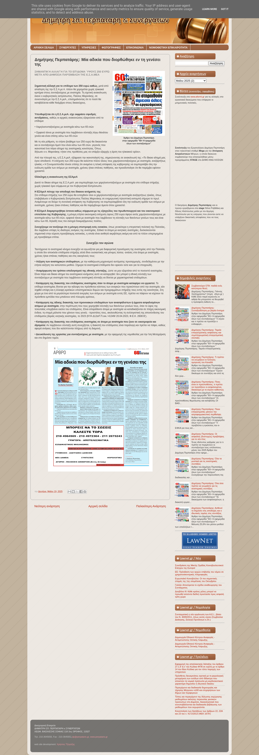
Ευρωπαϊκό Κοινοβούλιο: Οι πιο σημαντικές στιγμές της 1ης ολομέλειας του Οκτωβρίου (196, 579)
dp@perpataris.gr (80, 737)
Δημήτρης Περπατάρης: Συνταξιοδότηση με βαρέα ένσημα (207, 309)
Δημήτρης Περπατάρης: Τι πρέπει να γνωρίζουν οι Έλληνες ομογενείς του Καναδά (207, 360)
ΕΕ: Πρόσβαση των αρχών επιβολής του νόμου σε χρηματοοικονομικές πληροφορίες (199, 573)
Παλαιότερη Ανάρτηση (151, 506)
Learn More (209, 9)
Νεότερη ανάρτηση (47, 506)
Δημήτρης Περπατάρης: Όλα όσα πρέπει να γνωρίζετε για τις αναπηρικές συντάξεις (207, 486)
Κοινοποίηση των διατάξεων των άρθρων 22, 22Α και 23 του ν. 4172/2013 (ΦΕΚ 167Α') (199, 712)
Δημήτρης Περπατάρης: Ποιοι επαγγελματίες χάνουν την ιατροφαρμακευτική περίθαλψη (206, 412)
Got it (224, 9)
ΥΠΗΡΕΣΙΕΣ (89, 47)
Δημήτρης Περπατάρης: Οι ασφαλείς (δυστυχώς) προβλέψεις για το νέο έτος (207, 436)
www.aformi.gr (198, 96)
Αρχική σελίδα (97, 506)
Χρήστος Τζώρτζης (66, 744)
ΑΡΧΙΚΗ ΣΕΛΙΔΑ (44, 47)
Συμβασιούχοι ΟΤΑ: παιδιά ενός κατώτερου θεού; (206, 287)
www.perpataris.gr (99, 737)
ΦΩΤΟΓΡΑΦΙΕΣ (111, 47)
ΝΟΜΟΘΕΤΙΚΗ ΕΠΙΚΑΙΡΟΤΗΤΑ (168, 47)
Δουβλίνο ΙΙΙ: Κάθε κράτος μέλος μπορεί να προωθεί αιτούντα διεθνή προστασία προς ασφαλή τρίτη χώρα (199, 594)
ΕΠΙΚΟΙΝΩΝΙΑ (135, 47)
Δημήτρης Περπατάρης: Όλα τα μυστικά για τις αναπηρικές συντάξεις (206, 461)
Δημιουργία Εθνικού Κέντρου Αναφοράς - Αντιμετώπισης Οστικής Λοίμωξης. (195, 638)
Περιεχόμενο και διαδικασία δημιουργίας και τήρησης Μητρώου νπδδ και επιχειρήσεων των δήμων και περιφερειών (197, 690)
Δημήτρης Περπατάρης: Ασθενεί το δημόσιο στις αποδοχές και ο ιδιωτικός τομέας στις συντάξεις (206, 510)
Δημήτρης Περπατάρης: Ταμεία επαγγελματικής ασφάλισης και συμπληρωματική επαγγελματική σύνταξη (207, 334)
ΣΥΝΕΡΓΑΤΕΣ (67, 47)
